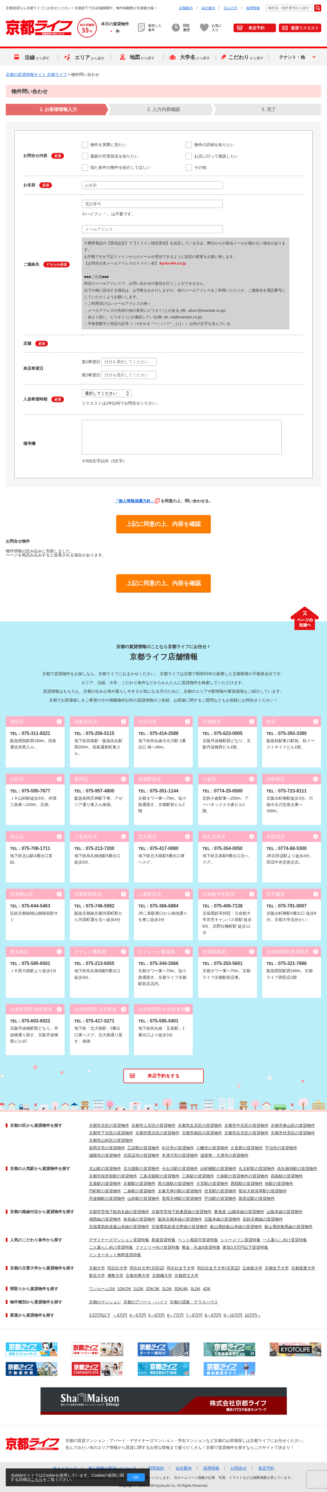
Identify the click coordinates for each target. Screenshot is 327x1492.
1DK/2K (124, 1288)
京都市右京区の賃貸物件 (246, 1133)
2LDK (167, 1288)
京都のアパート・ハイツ (145, 1302)
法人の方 (231, 8)
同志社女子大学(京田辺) (218, 1268)
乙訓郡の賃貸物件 (143, 1148)
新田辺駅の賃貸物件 (257, 1198)
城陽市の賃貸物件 (105, 1155)
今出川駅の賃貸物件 (180, 1168)
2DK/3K (152, 1288)
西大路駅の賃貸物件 (176, 1183)
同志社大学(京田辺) (147, 1268)
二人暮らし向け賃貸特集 (111, 1247)
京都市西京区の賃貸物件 (157, 1133)
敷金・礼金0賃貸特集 (201, 1247)
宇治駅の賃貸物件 (220, 1198)
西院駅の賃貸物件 (247, 1183)
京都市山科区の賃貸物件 (111, 1140)
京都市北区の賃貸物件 (109, 1125)
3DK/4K (181, 1288)
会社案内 (208, 8)
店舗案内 (186, 8)
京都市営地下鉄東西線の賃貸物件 (181, 1211)
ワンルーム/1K (102, 1288)
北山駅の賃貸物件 (105, 1168)
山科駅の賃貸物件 (143, 1198)
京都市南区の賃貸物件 (202, 1133)
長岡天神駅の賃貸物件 (182, 1198)
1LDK (138, 1288)
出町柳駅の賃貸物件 (218, 1168)
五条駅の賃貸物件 (105, 1183)
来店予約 (256, 28)
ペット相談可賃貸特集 (198, 1240)
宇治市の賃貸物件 (281, 1148)
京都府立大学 (186, 1275)
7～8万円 (194, 1315)
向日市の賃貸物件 (178, 1148)
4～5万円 (137, 1315)
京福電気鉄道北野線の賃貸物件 (179, 1226)
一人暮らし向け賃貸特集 (285, 1240)
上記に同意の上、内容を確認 (163, 524)
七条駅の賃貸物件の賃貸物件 (242, 1176)
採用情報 (253, 8)
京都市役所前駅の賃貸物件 (113, 1176)
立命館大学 (252, 1268)
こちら (37, 1479)
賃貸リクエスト (305, 28)
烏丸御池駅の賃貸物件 (297, 1168)
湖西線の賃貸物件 (105, 1219)
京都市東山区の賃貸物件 (293, 1125)
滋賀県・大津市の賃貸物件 (224, 1155)
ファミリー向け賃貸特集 (157, 1247)
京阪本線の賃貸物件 (222, 1219)
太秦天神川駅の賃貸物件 (180, 1191)
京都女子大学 (277, 1268)
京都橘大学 (162, 1275)
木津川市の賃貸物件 (180, 1155)
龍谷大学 (97, 1275)
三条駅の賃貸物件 (198, 1176)
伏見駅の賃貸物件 (220, 1191)
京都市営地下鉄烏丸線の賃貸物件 (119, 1211)
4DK (207, 1288)
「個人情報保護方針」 (137, 501)
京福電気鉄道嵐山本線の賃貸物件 (119, 1226)
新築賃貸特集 (163, 1240)
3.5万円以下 (99, 1315)
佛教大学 (115, 1275)
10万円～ (253, 1315)
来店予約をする (163, 1075)
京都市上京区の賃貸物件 (153, 1125)
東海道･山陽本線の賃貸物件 (239, 1211)
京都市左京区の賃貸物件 (200, 1125)
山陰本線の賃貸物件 (284, 1211)
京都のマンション (105, 1302)
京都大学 (97, 1268)
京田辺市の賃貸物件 (141, 1155)
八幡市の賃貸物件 (212, 1148)
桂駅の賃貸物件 (279, 1183)
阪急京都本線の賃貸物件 (180, 1219)
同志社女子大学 (181, 1268)
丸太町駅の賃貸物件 (257, 1168)
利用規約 (156, 1468)
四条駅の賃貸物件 (287, 1176)
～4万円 (120, 1315)
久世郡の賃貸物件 (247, 1148)
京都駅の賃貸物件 (139, 1183)
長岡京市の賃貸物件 (107, 1148)
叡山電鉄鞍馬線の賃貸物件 (288, 1226)
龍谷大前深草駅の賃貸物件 (263, 1191)
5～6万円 (156, 1315)
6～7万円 (175, 1315)
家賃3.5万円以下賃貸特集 (245, 1247)
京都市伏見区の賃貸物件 (293, 1133)
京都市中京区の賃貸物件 (246, 1125)
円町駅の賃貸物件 (105, 1191)
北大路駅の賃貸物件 (141, 1168)
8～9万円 (213, 1315)
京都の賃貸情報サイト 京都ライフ (36, 74)
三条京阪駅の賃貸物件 (159, 1176)
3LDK (195, 1288)
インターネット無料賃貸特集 (115, 1254)
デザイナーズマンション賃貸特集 (119, 1240)
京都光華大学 (138, 1275)
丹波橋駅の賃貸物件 (107, 1198)
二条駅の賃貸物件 (139, 1191)
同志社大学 (117, 1268)
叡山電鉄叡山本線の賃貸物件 (236, 1226)
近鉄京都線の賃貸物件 (263, 1219)
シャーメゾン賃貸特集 (240, 1240)
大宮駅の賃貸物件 (212, 1183)
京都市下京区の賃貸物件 (111, 1133)
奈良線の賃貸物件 (139, 1219)
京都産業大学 (303, 1268)
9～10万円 (232, 1315)
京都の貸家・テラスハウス (194, 1302)
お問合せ (239, 1468)
